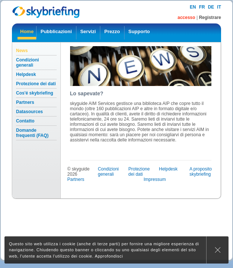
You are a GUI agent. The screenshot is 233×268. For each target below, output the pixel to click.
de (211, 7)
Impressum (155, 179)
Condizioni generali (27, 62)
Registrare (210, 17)
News (22, 50)
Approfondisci (109, 256)
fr (202, 7)
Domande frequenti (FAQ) (32, 133)
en (193, 7)
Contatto (25, 121)
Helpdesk (26, 74)
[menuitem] (27, 32)
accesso (186, 17)
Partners (25, 102)
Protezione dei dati (36, 83)
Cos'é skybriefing (34, 93)
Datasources (29, 111)
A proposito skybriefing (200, 171)
